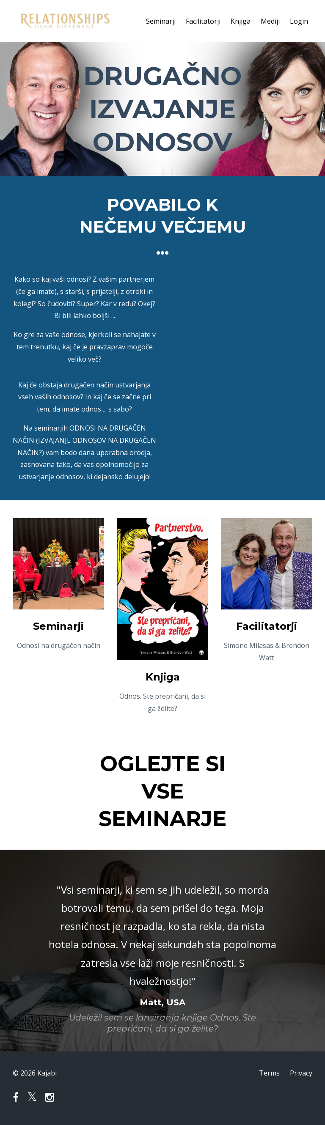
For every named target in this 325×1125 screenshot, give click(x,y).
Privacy (301, 1073)
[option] (162, 950)
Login (299, 21)
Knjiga (241, 21)
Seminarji (161, 21)
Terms (269, 1073)
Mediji (270, 21)
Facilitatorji (203, 21)
